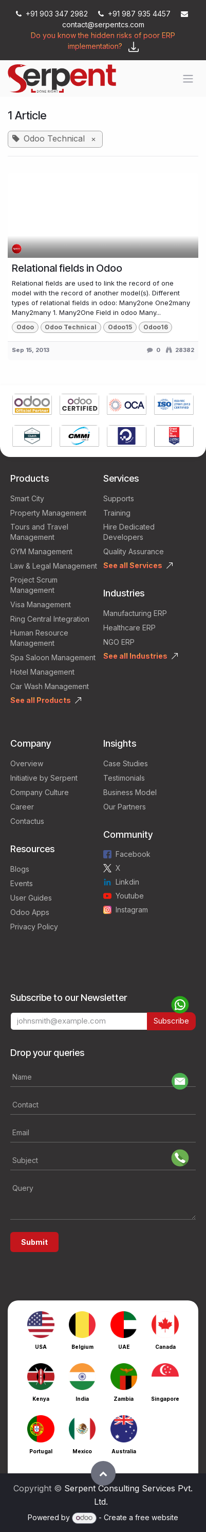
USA (41, 1347)
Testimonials (124, 777)
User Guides (31, 897)
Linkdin (127, 881)
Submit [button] (34, 1242)
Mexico (82, 1451)
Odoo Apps (29, 912)
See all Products (40, 700)
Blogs (19, 869)
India (82, 1399)
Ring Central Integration (49, 618)
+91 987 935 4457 (135, 13)
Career (22, 806)
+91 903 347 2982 (53, 13)
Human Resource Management (39, 637)
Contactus (27, 821)
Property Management (48, 512)
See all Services (132, 565)
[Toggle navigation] (188, 79)
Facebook (133, 854)
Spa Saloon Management (53, 657)
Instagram (132, 909)
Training (116, 512)
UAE (123, 1347)
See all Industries (135, 655)
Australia (123, 1451)
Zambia (124, 1399)
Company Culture (39, 792)
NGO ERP (119, 642)
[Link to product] (32, 405)
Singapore (165, 1399)
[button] (103, 1473)
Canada (165, 1347)
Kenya (40, 1399)
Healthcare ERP (129, 627)
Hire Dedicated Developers (129, 531)
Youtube (130, 895)
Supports (118, 498)
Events (21, 883)
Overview (26, 763)
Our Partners (124, 806)
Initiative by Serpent (44, 777)
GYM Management (41, 551)
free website (156, 1517)
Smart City (27, 498)
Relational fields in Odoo (67, 268)
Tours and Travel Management (39, 531)
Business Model (130, 792)
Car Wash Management (49, 686)
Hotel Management (42, 671)
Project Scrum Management (34, 584)
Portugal (40, 1451)
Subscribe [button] (171, 1021)
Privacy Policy (34, 926)
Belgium (82, 1347)
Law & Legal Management (53, 565)
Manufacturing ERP (135, 613)
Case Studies (125, 763)
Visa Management (40, 604)
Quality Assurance (133, 551)
